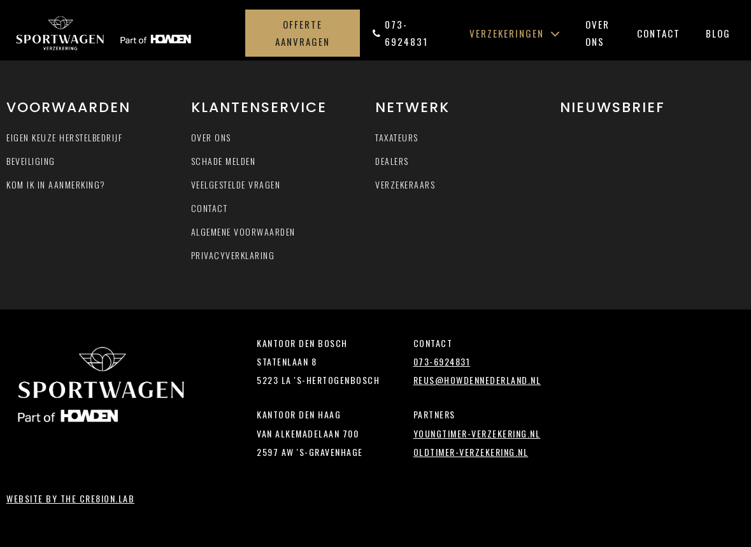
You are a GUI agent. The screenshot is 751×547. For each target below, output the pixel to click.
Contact (658, 33)
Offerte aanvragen (302, 32)
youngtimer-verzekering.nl (477, 433)
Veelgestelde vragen (236, 184)
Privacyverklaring (233, 255)
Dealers (392, 160)
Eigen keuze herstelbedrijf (64, 137)
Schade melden (223, 160)
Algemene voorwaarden (243, 231)
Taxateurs (396, 137)
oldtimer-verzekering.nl (471, 451)
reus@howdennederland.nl (477, 380)
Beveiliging (30, 160)
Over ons (597, 32)
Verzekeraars (405, 184)
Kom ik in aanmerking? (56, 184)
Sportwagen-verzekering (126, 33)
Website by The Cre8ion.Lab (70, 498)
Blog (718, 33)
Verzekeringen (514, 33)
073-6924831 (400, 32)
